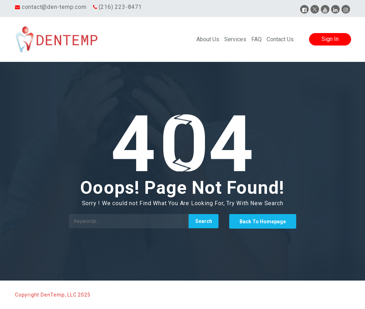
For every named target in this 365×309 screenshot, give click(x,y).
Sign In (330, 39)
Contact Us (280, 39)
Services (235, 39)
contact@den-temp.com (54, 7)
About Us (207, 39)
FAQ (256, 39)
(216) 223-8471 (120, 7)
